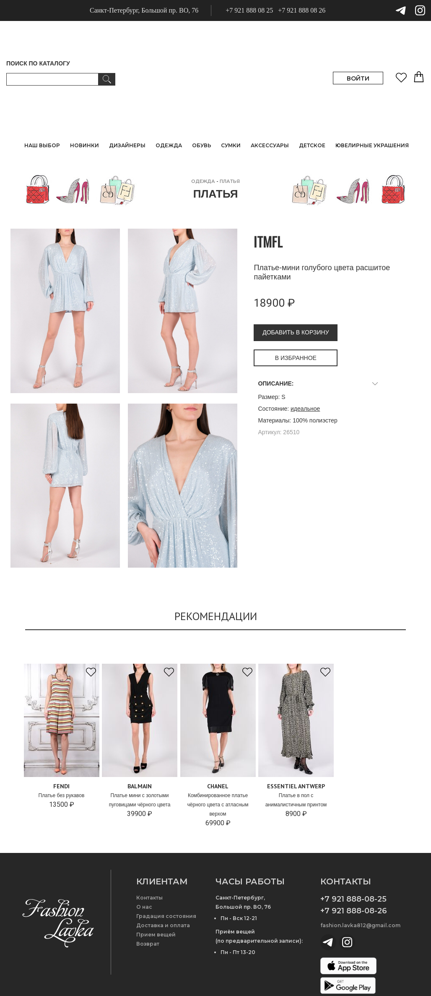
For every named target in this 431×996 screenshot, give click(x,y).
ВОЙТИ (358, 78)
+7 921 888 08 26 (301, 10)
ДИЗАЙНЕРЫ (127, 145)
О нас (144, 907)
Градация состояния (166, 916)
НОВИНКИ (84, 145)
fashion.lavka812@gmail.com (360, 925)
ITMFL (268, 241)
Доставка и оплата (163, 925)
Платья (230, 181)
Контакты (149, 897)
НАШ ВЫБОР (42, 145)
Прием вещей (156, 934)
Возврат (147, 944)
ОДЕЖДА (203, 181)
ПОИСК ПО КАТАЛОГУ (38, 63)
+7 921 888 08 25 (249, 10)
